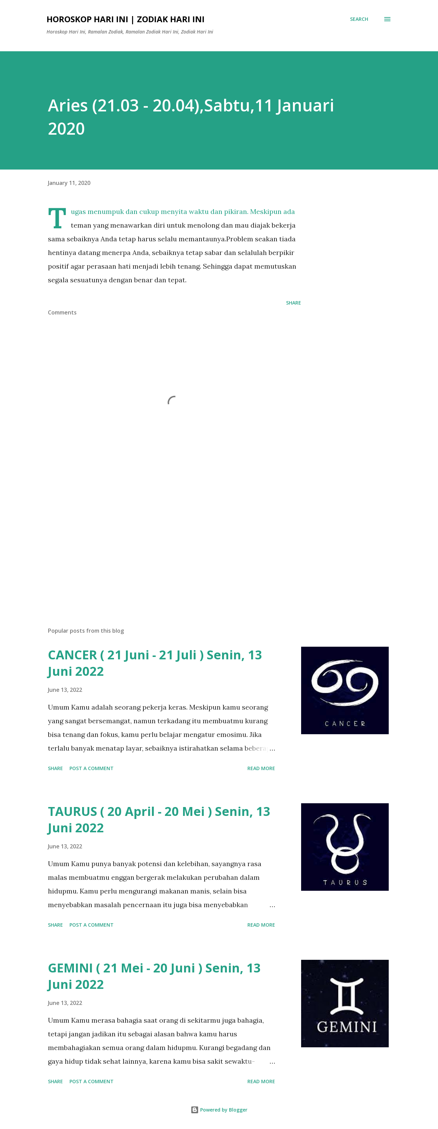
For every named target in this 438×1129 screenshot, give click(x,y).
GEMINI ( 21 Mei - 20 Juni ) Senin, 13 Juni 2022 (154, 976)
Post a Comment (91, 768)
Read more (261, 768)
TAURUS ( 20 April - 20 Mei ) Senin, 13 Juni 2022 (159, 819)
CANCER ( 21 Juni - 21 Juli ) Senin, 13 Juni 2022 (155, 663)
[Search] (359, 19)
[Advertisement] (163, 542)
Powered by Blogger (219, 1109)
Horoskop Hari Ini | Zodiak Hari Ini (126, 19)
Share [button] (293, 302)
